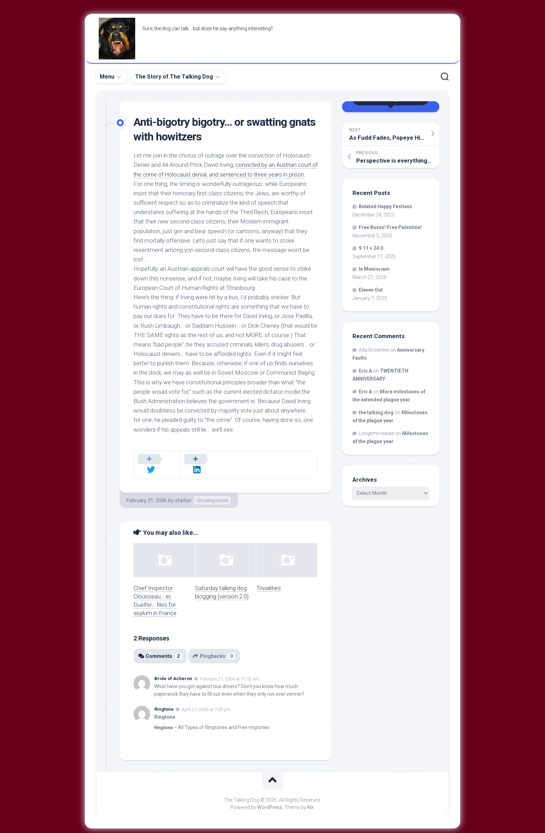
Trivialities (268, 578)
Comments (160, 647)
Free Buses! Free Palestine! (390, 227)
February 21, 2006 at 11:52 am (229, 669)
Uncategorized (212, 491)
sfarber (183, 491)
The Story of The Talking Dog (174, 76)
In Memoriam (374, 269)
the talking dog (376, 412)
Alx (310, 798)
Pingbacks (215, 647)
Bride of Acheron (173, 669)
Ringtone (164, 699)
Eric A (365, 371)
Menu (107, 76)
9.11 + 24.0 (371, 248)
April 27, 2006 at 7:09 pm (205, 700)
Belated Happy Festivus (385, 206)
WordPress (269, 798)
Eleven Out (371, 290)
